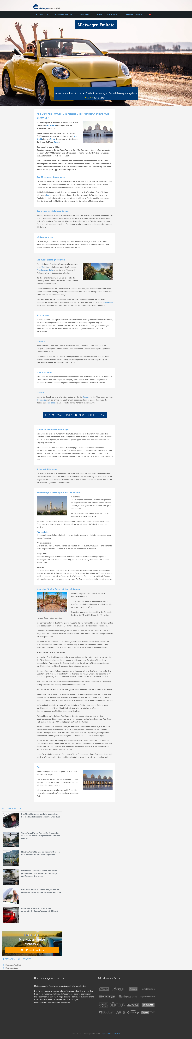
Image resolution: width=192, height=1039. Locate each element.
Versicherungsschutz (45, 270)
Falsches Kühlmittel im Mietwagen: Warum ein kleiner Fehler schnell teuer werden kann (41, 890)
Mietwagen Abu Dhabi (14, 965)
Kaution (86, 397)
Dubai (52, 139)
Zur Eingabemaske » (32, 950)
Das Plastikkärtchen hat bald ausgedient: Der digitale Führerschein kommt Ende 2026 (40, 815)
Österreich (51, 125)
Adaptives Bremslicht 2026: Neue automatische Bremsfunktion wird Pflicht (39, 909)
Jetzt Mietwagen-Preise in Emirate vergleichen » (74, 415)
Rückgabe (51, 403)
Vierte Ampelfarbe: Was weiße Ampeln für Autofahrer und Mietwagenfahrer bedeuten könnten (40, 836)
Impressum (106, 1033)
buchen (49, 195)
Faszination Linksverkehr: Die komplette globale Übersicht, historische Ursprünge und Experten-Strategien (39, 873)
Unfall (44, 267)
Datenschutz (115, 1033)
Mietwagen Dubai (12, 968)
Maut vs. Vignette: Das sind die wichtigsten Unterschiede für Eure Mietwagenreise (40, 853)
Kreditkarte (41, 400)
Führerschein (42, 532)
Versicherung (108, 302)
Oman (56, 142)
